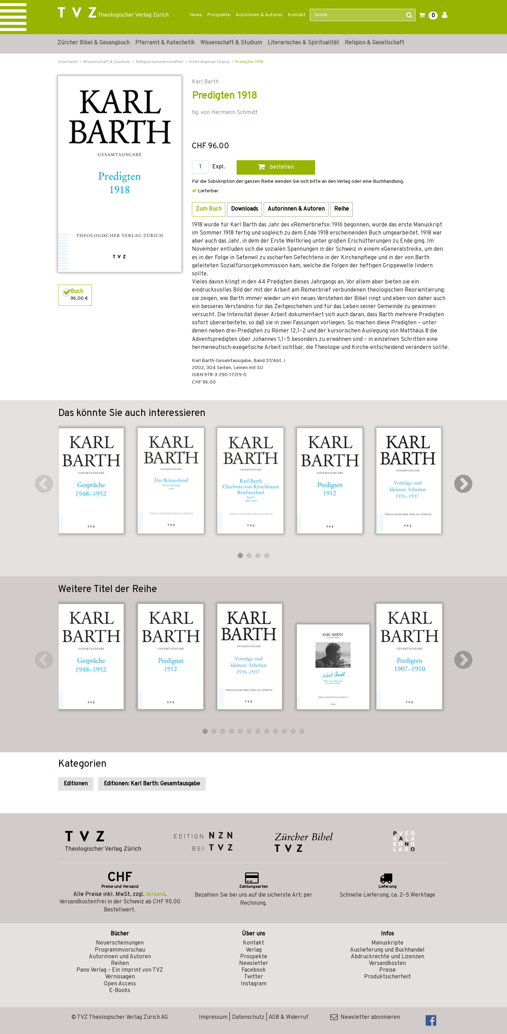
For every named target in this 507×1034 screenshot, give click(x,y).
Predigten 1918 (249, 62)
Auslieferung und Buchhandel (387, 950)
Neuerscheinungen (120, 943)
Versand (155, 894)
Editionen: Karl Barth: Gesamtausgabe (152, 783)
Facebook (254, 970)
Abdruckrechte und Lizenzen (387, 956)
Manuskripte (387, 943)
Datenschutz (248, 1017)
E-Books (119, 990)
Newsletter (253, 963)
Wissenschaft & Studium (231, 42)
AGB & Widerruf (288, 1017)
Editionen (76, 783)
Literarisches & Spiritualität (303, 42)
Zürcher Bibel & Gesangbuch (93, 42)
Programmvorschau (120, 950)
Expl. (218, 167)
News (196, 15)
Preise (387, 970)
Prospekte (219, 15)
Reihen (120, 963)
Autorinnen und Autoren (120, 956)
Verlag (254, 950)
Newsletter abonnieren (365, 1017)
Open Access (120, 984)
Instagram (254, 984)
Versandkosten (387, 963)
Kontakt (297, 15)
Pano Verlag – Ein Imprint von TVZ (119, 970)
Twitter (253, 976)
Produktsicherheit (387, 976)
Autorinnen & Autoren (259, 15)
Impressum (213, 1017)
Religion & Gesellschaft (374, 42)
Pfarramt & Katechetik (165, 42)
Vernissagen (120, 976)
